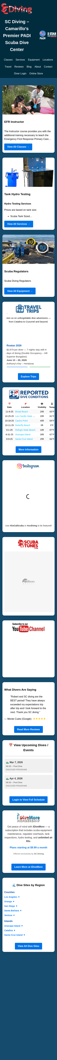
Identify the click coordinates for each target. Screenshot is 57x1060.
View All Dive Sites (28, 946)
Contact (48, 66)
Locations (48, 59)
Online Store (36, 73)
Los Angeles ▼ (12, 897)
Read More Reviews (28, 729)
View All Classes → (18, 146)
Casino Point (21, 420)
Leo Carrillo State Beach (27, 416)
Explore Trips (28, 376)
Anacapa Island (22, 434)
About (38, 66)
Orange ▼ (9, 901)
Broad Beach (21, 411)
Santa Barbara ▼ (13, 910)
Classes (8, 59)
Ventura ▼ (9, 915)
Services (20, 59)
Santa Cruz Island (24, 439)
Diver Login (20, 73)
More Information (28, 449)
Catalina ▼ (10, 930)
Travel (8, 66)
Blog (29, 66)
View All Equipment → (20, 291)
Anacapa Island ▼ (13, 926)
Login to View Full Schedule (28, 799)
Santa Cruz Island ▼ (14, 935)
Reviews (19, 66)
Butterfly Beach (22, 425)
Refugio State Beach (25, 430)
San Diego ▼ (11, 906)
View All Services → (18, 224)
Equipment (34, 59)
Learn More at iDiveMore (28, 867)
